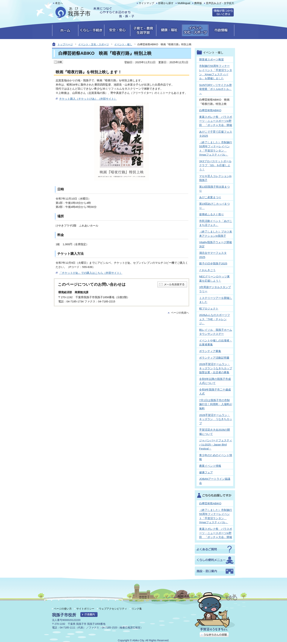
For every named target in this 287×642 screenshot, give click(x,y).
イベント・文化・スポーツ (93, 44)
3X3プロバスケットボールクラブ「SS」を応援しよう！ (215, 165)
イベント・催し (123, 44)
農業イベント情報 (210, 465)
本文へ (59, 3)
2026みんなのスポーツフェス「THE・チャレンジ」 (214, 319)
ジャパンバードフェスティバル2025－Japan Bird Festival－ (215, 444)
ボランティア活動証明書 (214, 357)
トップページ (65, 44)
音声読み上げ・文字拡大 (220, 3)
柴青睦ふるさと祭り (211, 214)
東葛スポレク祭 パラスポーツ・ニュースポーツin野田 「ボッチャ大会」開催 (215, 121)
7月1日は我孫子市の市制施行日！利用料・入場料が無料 (215, 404)
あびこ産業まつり (210, 197)
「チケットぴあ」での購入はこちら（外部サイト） (90, 272)
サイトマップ (146, 3)
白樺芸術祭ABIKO (210, 110)
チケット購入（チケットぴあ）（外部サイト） (88, 98)
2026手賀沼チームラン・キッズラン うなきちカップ (215, 419)
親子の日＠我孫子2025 (213, 263)
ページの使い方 (63, 608)
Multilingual (184, 3)
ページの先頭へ (180, 312)
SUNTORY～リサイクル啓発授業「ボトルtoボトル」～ (215, 89)
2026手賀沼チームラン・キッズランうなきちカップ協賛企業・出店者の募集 (215, 368)
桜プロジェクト (208, 308)
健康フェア (206, 472)
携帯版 (198, 3)
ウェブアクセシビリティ (113, 608)
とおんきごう (207, 270)
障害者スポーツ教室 (211, 59)
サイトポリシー (85, 608)
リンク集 (137, 608)
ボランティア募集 (210, 351)
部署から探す (166, 3)
